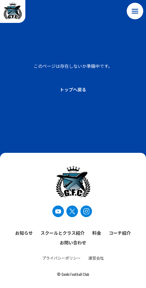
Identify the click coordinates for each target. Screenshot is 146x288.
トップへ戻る (73, 89)
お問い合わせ (73, 242)
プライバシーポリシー (61, 258)
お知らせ (24, 233)
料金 (96, 233)
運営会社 (96, 258)
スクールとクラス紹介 (62, 233)
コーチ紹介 (120, 233)
